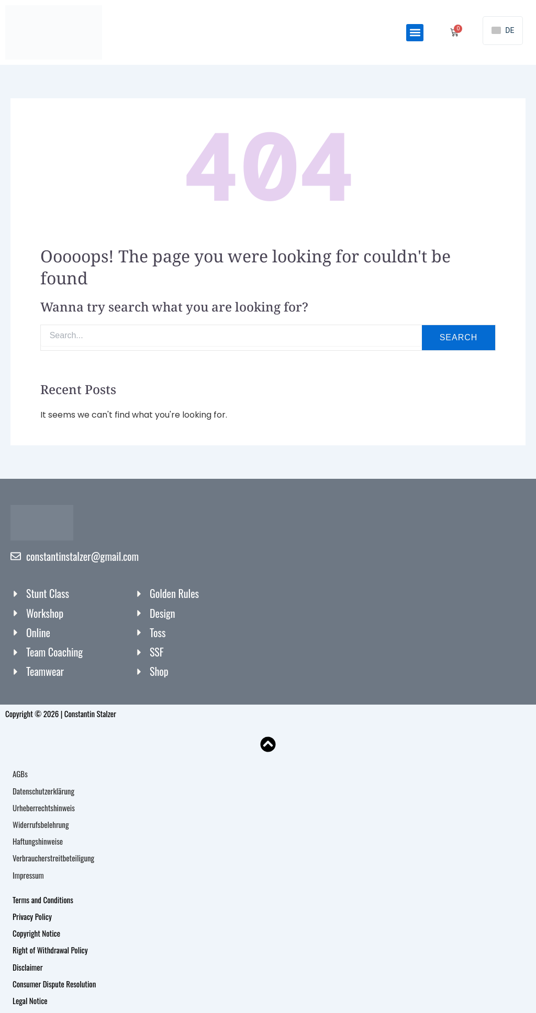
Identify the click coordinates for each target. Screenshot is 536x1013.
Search (459, 337)
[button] (414, 32)
